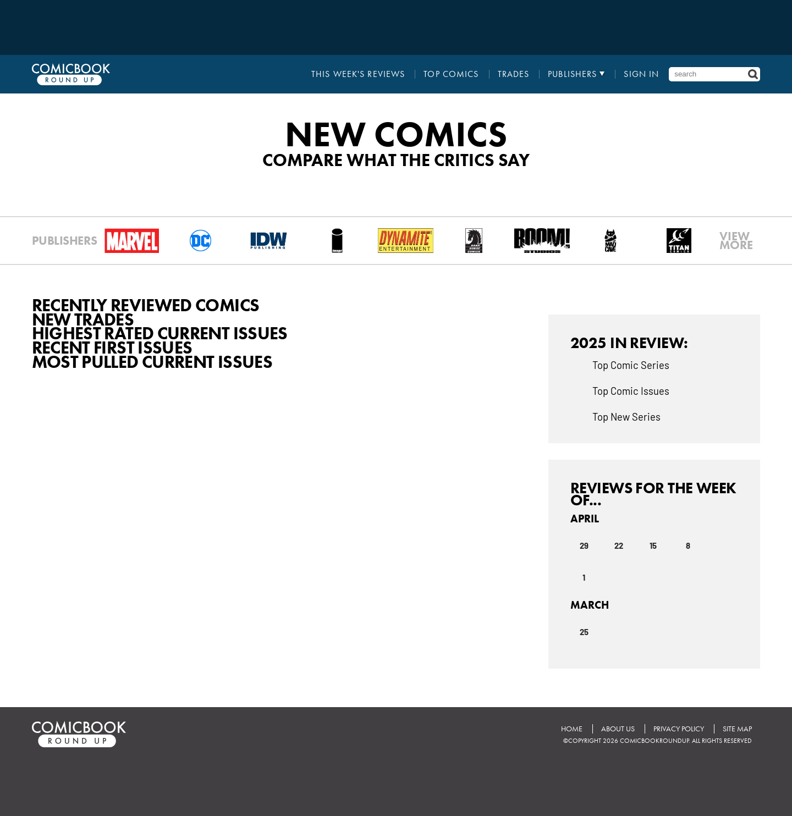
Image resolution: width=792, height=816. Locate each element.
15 (653, 544)
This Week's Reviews (358, 74)
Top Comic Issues (630, 390)
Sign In (641, 74)
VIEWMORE (736, 241)
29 (584, 544)
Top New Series (626, 416)
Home (571, 729)
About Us (618, 729)
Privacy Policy (678, 729)
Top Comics (451, 74)
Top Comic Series (630, 364)
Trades (514, 74)
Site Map (737, 729)
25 (584, 631)
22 (618, 544)
